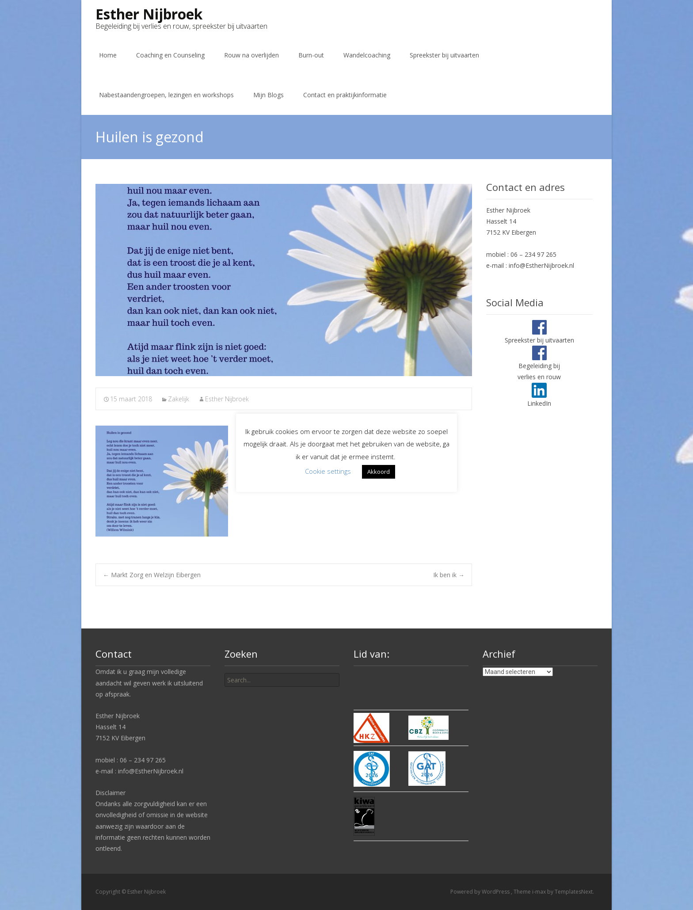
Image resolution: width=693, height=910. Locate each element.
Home (108, 55)
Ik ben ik (449, 575)
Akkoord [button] (378, 472)
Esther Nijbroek (227, 399)
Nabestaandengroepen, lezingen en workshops (166, 95)
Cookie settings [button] (328, 471)
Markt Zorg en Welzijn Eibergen (152, 575)
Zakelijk (178, 399)
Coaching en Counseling (170, 55)
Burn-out (311, 55)
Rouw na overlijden (251, 55)
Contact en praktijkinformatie (345, 95)
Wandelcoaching (366, 55)
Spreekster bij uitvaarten (444, 55)
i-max (539, 891)
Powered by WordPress (480, 891)
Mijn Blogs (268, 95)
